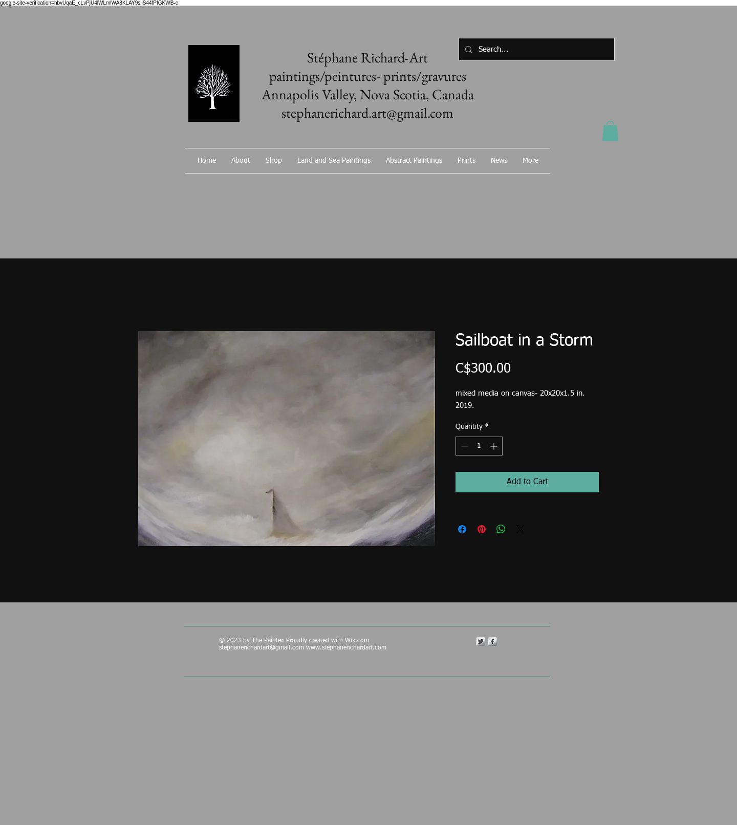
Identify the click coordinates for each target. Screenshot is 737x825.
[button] (610, 131)
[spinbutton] (479, 446)
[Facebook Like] (494, 188)
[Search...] (536, 49)
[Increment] (494, 446)
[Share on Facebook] (462, 529)
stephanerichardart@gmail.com (261, 648)
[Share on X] (520, 529)
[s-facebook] (492, 641)
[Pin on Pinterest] (481, 529)
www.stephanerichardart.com (346, 648)
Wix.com (358, 641)
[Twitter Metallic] (480, 641)
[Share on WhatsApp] (501, 529)
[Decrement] (463, 446)
